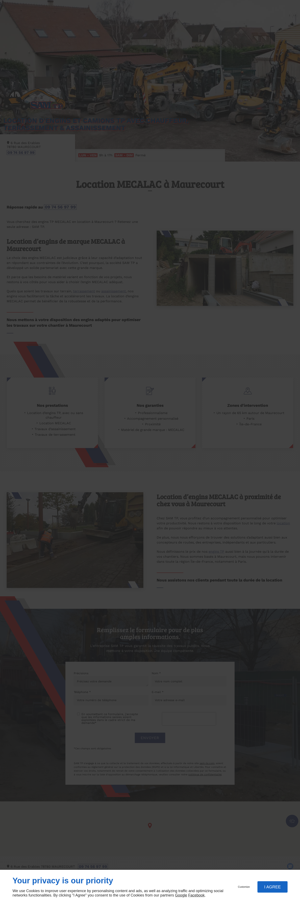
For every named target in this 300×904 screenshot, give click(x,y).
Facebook (196, 895)
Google (181, 895)
